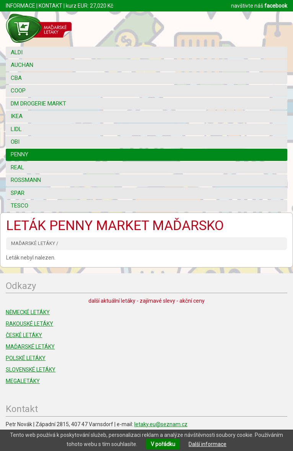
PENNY (19, 154)
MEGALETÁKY (23, 381)
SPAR (17, 193)
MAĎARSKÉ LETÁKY (30, 347)
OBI (15, 141)
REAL (17, 167)
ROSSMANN (26, 180)
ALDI (17, 52)
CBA (16, 78)
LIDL (16, 129)
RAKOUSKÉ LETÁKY (29, 324)
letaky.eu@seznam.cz (160, 424)
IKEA (17, 116)
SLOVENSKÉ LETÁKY (30, 370)
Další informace (207, 444)
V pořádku (163, 444)
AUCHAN (22, 65)
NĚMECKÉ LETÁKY (28, 312)
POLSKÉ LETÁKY (26, 358)
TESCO (19, 205)
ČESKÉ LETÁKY (24, 335)
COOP (18, 90)
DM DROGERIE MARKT (38, 103)
